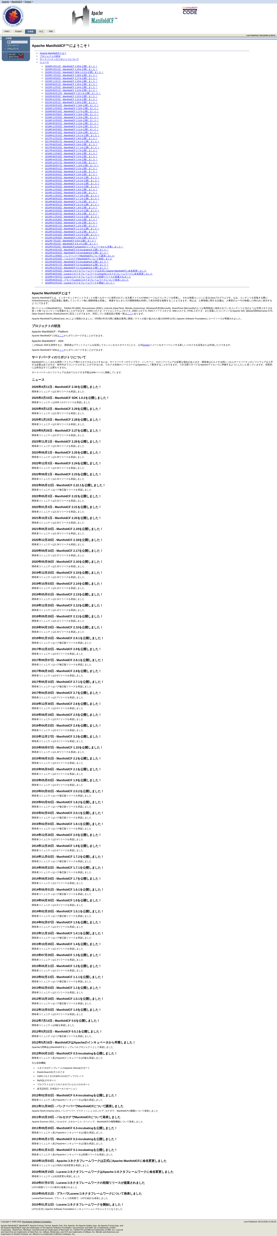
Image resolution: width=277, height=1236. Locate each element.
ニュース (44, 62)
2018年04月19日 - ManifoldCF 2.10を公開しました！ (72, 132)
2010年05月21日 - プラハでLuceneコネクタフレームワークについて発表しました (87, 280)
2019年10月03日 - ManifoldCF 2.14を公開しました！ (72, 120)
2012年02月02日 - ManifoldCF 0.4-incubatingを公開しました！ (77, 252)
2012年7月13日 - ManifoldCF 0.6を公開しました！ (70, 240)
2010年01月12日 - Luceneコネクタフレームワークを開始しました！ (80, 283)
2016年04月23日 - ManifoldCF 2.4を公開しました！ (71, 159)
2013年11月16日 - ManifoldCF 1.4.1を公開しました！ (72, 216)
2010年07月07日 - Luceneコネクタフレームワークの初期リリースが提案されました (88, 277)
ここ (129, 313)
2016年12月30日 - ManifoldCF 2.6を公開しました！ (71, 153)
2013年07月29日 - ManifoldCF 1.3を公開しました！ (71, 222)
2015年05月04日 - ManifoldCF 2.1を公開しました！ (71, 171)
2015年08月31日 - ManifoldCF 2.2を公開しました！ (71, 168)
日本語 (30, 31)
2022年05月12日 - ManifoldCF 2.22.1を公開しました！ (73, 93)
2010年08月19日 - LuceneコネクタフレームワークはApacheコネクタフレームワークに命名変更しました (99, 274)
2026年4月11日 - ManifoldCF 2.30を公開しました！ (71, 66)
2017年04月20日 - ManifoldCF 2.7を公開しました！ (71, 150)
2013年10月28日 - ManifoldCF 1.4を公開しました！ (71, 219)
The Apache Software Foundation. (37, 1222)
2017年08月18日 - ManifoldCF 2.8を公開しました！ (71, 144)
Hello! (7, 31)
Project (28, 2)
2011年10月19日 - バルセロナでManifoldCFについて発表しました (78, 258)
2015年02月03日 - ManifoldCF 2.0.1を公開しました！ (72, 183)
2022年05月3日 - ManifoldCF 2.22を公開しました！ (71, 96)
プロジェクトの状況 (50, 56)
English (18, 31)
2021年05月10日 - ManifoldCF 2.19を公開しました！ (72, 105)
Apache (5, 2)
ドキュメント (13, 49)
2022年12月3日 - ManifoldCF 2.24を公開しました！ (71, 87)
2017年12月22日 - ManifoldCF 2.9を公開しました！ (71, 138)
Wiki (51, 31)
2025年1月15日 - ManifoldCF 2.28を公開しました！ (71, 75)
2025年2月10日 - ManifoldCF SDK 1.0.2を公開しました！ (74, 72)
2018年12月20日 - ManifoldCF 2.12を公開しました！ (72, 126)
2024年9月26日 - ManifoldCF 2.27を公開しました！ (71, 78)
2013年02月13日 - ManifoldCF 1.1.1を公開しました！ (72, 228)
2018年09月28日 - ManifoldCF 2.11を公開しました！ (72, 129)
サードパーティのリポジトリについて (59, 59)
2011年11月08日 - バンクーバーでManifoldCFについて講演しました (80, 255)
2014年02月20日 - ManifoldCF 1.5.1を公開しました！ (72, 210)
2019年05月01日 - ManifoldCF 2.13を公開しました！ (72, 123)
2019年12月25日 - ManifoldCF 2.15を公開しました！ (72, 117)
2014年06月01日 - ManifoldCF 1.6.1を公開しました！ (72, 204)
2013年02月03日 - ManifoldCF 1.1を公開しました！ (71, 231)
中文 (41, 31)
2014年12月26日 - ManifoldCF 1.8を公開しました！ (71, 192)
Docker (146, 345)
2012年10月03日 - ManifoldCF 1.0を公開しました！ (71, 237)
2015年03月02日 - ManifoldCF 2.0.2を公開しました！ (72, 177)
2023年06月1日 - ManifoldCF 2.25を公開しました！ (71, 84)
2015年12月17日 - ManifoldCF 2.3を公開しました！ (71, 162)
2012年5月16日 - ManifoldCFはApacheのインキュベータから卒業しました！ (84, 246)
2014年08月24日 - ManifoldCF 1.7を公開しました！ (71, 201)
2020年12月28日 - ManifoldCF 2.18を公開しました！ (72, 108)
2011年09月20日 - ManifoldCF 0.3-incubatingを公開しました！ (77, 261)
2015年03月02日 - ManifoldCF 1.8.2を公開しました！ (72, 180)
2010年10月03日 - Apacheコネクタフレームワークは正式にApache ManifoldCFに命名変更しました (96, 270)
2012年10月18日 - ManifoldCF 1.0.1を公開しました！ (72, 234)
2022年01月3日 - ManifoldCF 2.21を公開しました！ (71, 99)
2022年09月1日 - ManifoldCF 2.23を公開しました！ (71, 90)
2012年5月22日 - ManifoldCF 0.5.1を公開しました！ (71, 243)
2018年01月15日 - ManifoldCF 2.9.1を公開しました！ (72, 135)
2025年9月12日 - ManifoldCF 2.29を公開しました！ (71, 69)
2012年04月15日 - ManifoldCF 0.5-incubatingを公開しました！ (77, 249)
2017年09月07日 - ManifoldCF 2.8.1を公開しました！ (72, 141)
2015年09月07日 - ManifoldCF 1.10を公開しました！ (72, 165)
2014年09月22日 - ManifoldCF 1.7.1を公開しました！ (72, 198)
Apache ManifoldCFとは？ (53, 53)
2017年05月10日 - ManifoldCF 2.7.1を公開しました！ (72, 147)
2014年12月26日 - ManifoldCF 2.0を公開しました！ (71, 189)
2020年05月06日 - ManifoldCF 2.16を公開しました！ (72, 114)
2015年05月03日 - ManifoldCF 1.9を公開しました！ (71, 174)
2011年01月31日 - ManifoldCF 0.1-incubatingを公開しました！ (77, 267)
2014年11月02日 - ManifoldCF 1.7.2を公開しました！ (72, 195)
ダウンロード (13, 45)
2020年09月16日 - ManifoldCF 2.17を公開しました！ (72, 111)
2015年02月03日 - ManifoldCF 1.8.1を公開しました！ (72, 186)
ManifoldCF (16, 2)
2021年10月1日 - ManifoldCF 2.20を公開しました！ (71, 102)
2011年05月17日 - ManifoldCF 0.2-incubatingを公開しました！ (77, 264)
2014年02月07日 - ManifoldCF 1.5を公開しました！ (71, 213)
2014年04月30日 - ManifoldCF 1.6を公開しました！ (71, 207)
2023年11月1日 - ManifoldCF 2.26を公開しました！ (71, 81)
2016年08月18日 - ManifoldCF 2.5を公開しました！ (71, 156)
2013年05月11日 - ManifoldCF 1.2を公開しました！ (71, 225)
